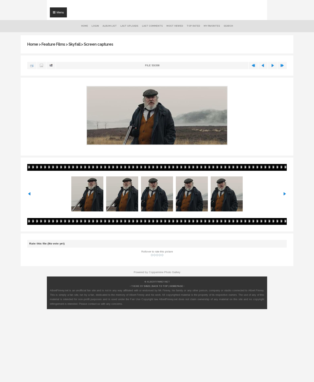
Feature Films (53, 44)
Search (228, 26)
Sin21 (147, 286)
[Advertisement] (157, 323)
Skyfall (74, 44)
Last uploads (129, 26)
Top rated (193, 26)
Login (95, 26)
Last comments (152, 26)
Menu (60, 12)
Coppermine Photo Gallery (164, 272)
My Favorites (212, 26)
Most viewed (174, 26)
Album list (110, 26)
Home (84, 26)
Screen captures (98, 44)
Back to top (160, 286)
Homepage (176, 286)
